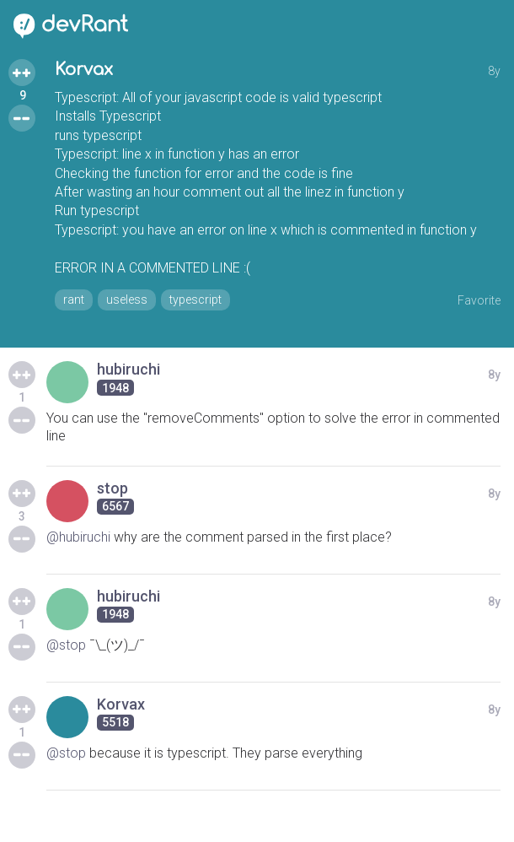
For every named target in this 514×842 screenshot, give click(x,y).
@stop (66, 645)
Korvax (84, 69)
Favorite (479, 300)
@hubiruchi (78, 537)
